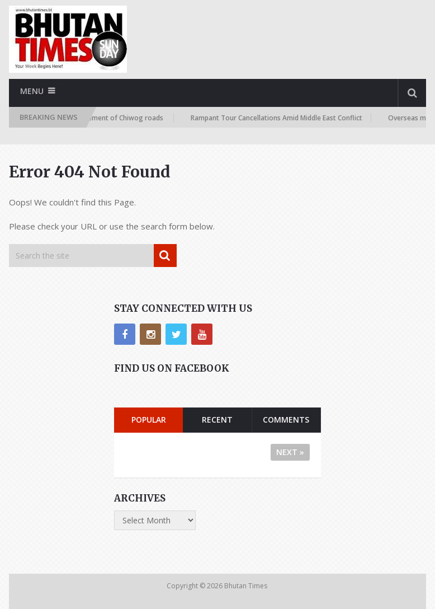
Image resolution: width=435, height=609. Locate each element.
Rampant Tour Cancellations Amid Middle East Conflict (280, 118)
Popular (148, 419)
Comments (286, 419)
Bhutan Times (246, 586)
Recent (217, 419)
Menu (32, 91)
